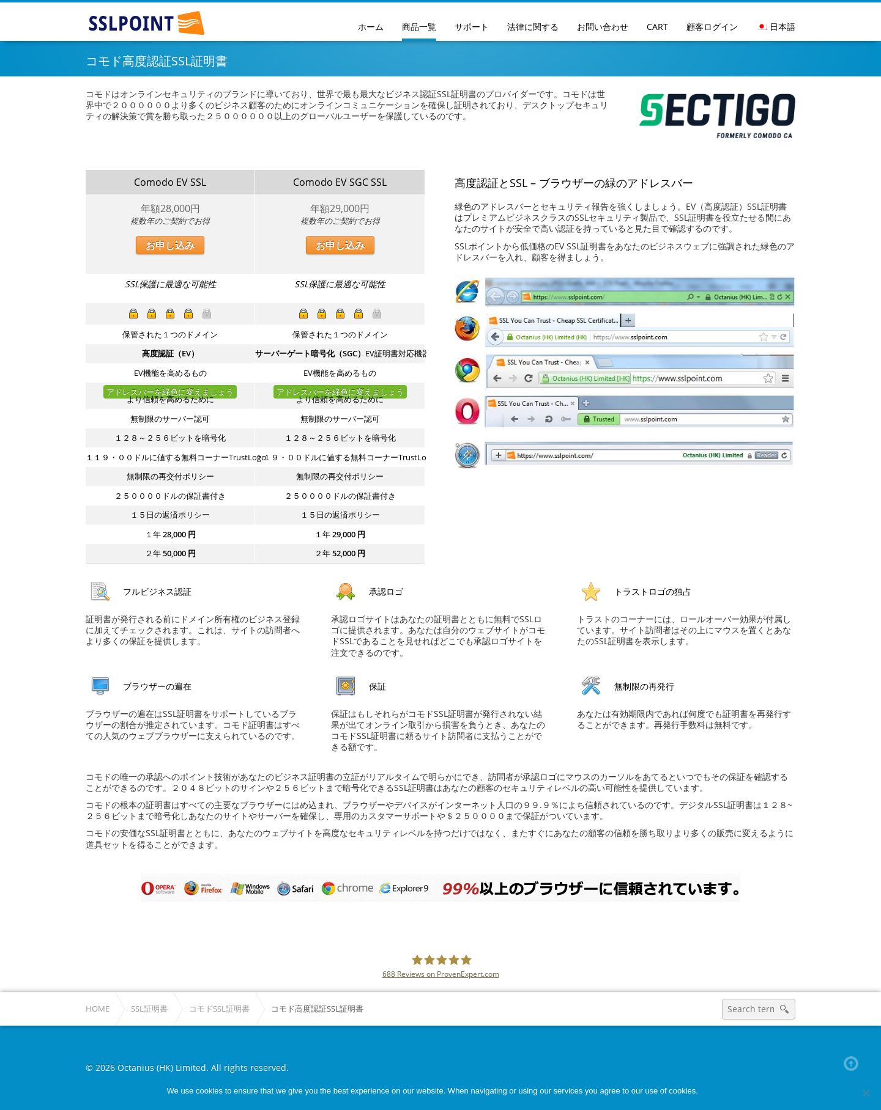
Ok (709, 1090)
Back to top (853, 1063)
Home (98, 1009)
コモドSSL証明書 (219, 1009)
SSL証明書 (149, 1009)
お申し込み (170, 245)
